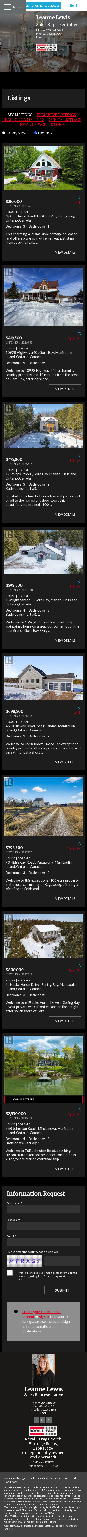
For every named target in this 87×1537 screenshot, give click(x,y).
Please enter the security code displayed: (33, 1252)
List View (43, 133)
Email (39, 36)
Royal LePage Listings (42, 124)
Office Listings (65, 119)
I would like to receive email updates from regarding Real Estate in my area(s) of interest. (47, 1276)
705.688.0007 (53, 33)
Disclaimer (54, 1478)
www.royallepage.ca (16, 1478)
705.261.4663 (54, 30)
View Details (65, 252)
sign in (44, 1316)
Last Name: (13, 1219)
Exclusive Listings (56, 114)
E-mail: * (11, 1236)
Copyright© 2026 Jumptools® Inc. (21, 1525)
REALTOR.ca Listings (23, 119)
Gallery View (14, 133)
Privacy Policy (39, 1478)
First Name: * (14, 1203)
